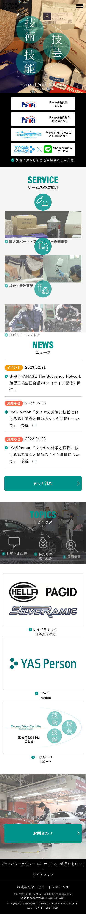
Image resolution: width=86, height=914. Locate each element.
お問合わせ (43, 833)
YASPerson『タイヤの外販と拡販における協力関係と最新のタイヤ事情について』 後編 (44, 418)
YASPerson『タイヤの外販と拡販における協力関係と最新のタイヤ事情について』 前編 (44, 454)
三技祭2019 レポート (45, 759)
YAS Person (45, 695)
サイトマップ (43, 874)
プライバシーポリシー (18, 864)
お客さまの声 (16, 566)
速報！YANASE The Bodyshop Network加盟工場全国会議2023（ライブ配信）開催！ (45, 383)
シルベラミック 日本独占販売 (45, 632)
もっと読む (43, 483)
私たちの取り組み (45, 571)
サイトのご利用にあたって (64, 864)
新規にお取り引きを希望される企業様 (45, 160)
